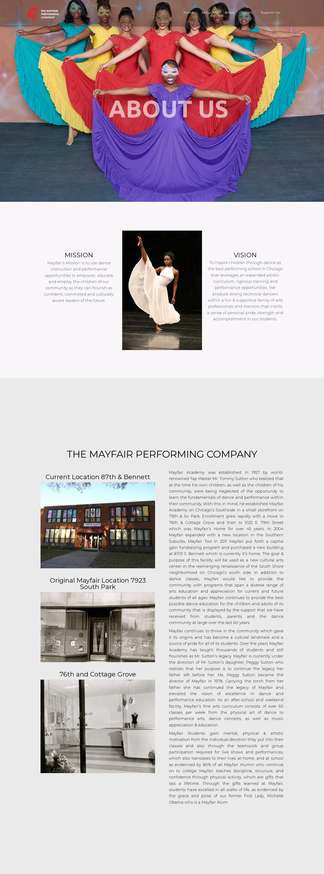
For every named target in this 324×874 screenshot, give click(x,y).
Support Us (270, 13)
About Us (209, 13)
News (229, 13)
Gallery (247, 13)
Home (188, 13)
